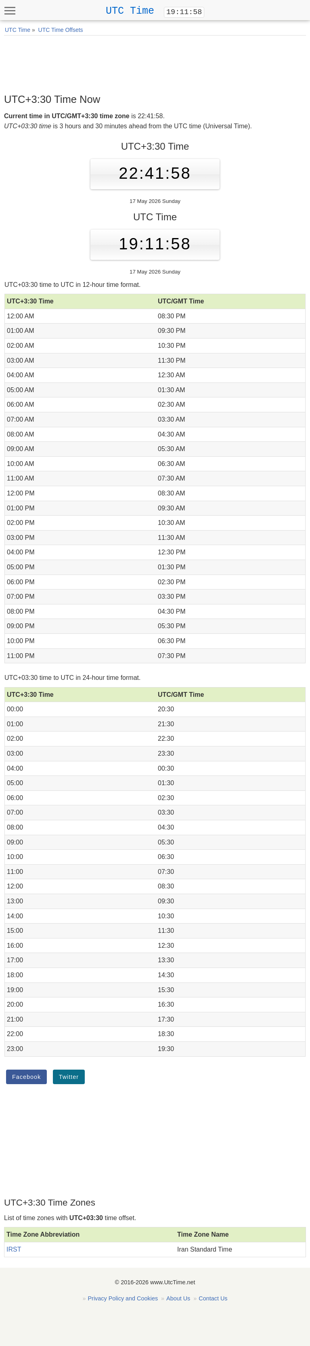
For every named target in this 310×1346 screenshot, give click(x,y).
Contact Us (213, 1298)
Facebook (26, 1077)
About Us (178, 1298)
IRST (13, 1249)
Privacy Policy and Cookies (123, 1298)
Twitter (69, 1077)
